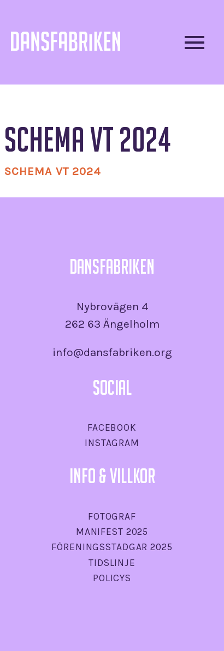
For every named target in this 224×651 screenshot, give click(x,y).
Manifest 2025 (112, 531)
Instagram (112, 442)
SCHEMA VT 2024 (52, 171)
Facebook (112, 427)
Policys (112, 577)
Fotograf (112, 516)
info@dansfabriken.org (112, 352)
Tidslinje (112, 562)
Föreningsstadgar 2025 (111, 546)
